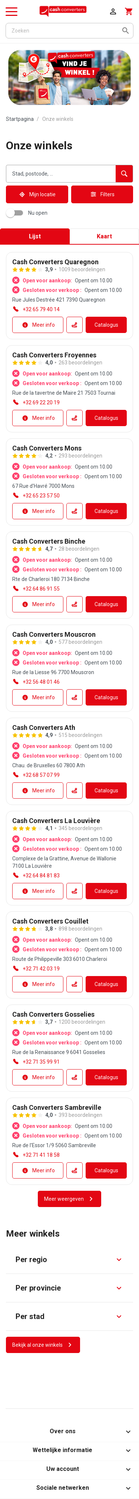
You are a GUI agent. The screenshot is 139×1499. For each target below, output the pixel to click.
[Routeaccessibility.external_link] (74, 325)
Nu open (27, 213)
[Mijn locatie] (37, 194)
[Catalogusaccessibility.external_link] (106, 325)
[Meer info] (37, 325)
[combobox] (61, 174)
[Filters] (102, 194)
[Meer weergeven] (69, 1199)
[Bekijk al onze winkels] (43, 1345)
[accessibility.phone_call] (36, 309)
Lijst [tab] (35, 236)
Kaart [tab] (104, 236)
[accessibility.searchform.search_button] (124, 174)
